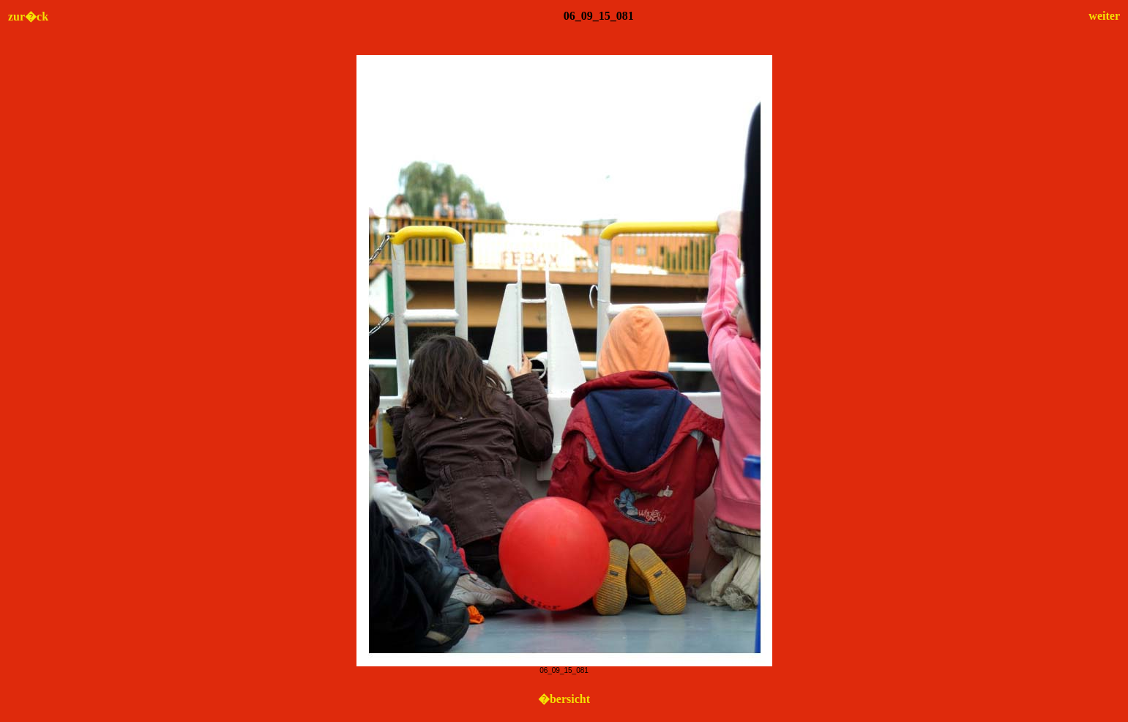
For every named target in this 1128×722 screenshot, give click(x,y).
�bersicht (564, 699)
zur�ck (28, 16)
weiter (1104, 16)
